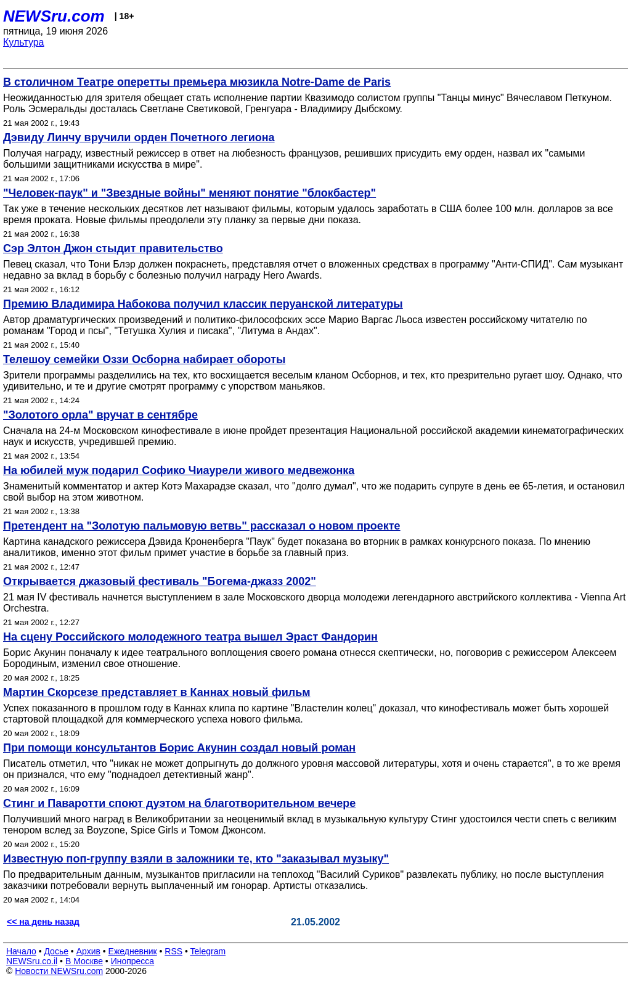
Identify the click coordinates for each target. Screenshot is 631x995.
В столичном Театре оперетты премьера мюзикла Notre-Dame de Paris (197, 82)
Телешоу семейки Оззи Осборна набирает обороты (144, 359)
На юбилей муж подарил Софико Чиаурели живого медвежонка (178, 470)
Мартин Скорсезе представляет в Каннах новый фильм (157, 692)
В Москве (84, 961)
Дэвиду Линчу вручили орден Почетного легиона (139, 137)
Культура (23, 42)
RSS (173, 951)
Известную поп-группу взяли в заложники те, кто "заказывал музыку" (196, 859)
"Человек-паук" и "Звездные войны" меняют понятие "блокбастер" (189, 193)
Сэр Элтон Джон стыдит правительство (113, 248)
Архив (88, 951)
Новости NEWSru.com (59, 971)
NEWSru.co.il (31, 961)
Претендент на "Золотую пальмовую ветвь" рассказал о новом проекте (202, 526)
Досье (56, 951)
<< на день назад (43, 922)
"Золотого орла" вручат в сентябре (100, 415)
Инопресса (133, 961)
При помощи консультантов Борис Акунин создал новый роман (179, 748)
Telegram (208, 951)
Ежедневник (132, 951)
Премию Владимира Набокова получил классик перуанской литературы (203, 304)
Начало (21, 951)
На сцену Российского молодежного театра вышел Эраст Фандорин (190, 637)
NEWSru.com (54, 16)
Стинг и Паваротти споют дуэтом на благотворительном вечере (179, 803)
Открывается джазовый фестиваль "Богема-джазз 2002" (159, 581)
